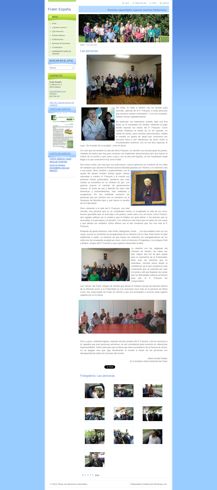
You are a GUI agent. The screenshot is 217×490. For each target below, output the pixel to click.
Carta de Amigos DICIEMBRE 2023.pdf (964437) (59, 168)
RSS (154, 3)
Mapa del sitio (140, 3)
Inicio (82, 45)
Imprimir (166, 3)
